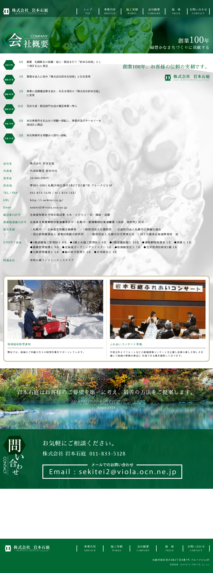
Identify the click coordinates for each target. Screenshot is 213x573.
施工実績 (132, 11)
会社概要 (154, 11)
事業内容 (110, 11)
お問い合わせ (198, 11)
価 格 (176, 11)
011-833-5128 (40, 193)
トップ (88, 11)
